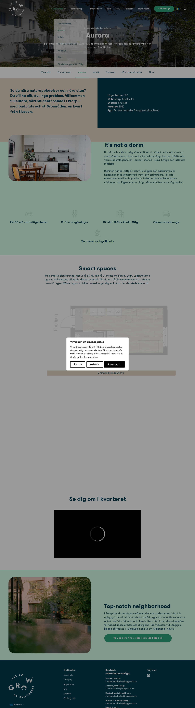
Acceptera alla (114, 364)
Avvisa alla (94, 364)
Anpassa (78, 364)
